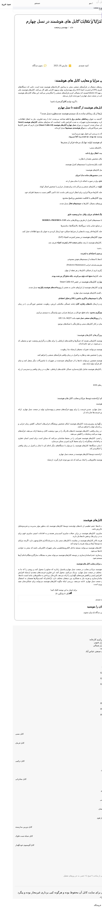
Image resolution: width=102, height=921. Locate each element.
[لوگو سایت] (52, 3)
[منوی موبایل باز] (78, 3)
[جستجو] (24, 3)
